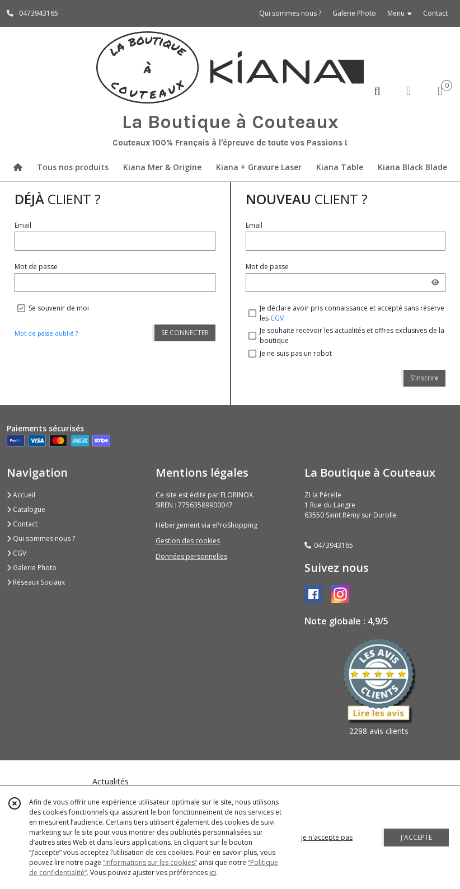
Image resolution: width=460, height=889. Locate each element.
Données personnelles (191, 556)
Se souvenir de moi (59, 308)
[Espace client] (408, 90)
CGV (277, 318)
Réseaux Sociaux (36, 582)
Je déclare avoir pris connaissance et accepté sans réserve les (352, 313)
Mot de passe (36, 266)
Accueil (21, 495)
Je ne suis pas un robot (296, 353)
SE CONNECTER (185, 332)
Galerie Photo (32, 567)
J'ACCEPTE (416, 837)
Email (23, 225)
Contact (435, 13)
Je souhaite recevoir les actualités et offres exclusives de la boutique (352, 335)
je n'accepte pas (327, 837)
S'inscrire (424, 378)
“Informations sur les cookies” (150, 862)
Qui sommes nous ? (41, 538)
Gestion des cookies (188, 540)
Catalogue (26, 509)
